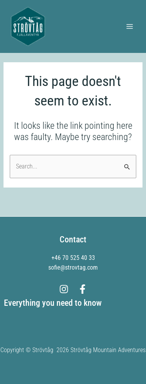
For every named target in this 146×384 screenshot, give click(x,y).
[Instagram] (64, 289)
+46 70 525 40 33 (73, 257)
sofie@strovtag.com (73, 267)
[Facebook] (82, 289)
